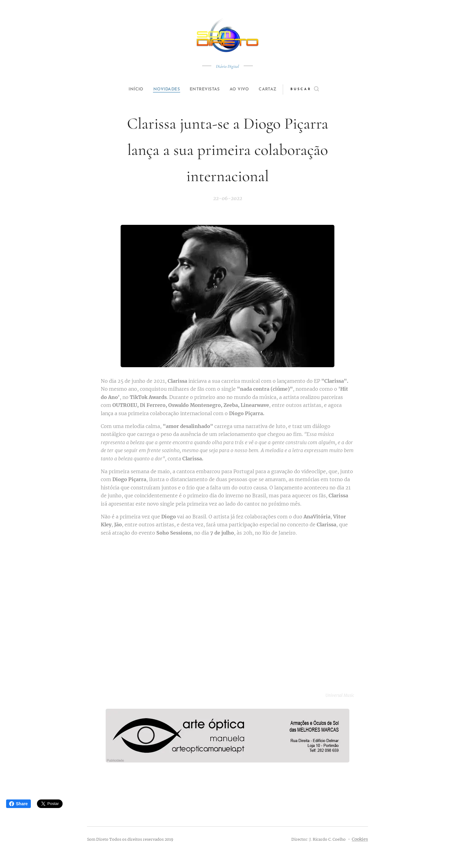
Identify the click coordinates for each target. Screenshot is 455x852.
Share (18, 803)
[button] (315, 89)
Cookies (360, 839)
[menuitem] (130, 89)
